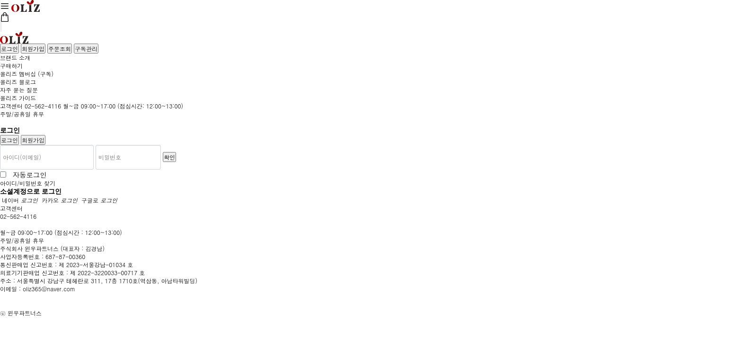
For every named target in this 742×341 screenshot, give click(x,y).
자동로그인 (27, 174)
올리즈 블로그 (18, 82)
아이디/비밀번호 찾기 (27, 183)
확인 (169, 157)
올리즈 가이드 (18, 98)
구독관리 (86, 49)
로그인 (9, 49)
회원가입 (33, 49)
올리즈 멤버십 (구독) (26, 74)
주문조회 (59, 49)
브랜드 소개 (15, 58)
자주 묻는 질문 (19, 90)
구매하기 (11, 66)
